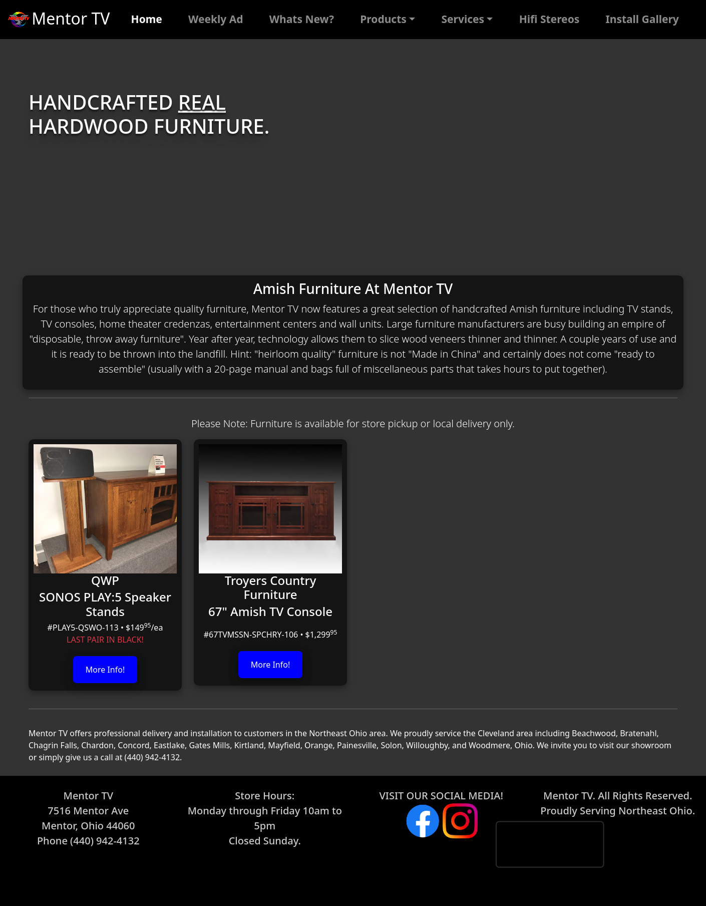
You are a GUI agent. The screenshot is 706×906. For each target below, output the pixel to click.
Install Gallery (642, 19)
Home (146, 19)
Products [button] (383, 19)
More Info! (105, 669)
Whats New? (301, 19)
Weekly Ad (215, 19)
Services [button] (462, 19)
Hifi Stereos (549, 19)
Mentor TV (58, 20)
